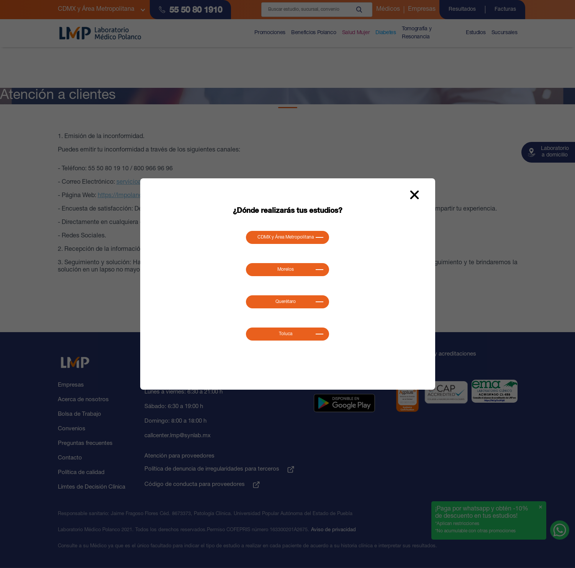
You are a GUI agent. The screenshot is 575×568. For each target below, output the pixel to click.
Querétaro (285, 302)
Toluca (285, 334)
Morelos (285, 269)
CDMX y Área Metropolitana (285, 237)
